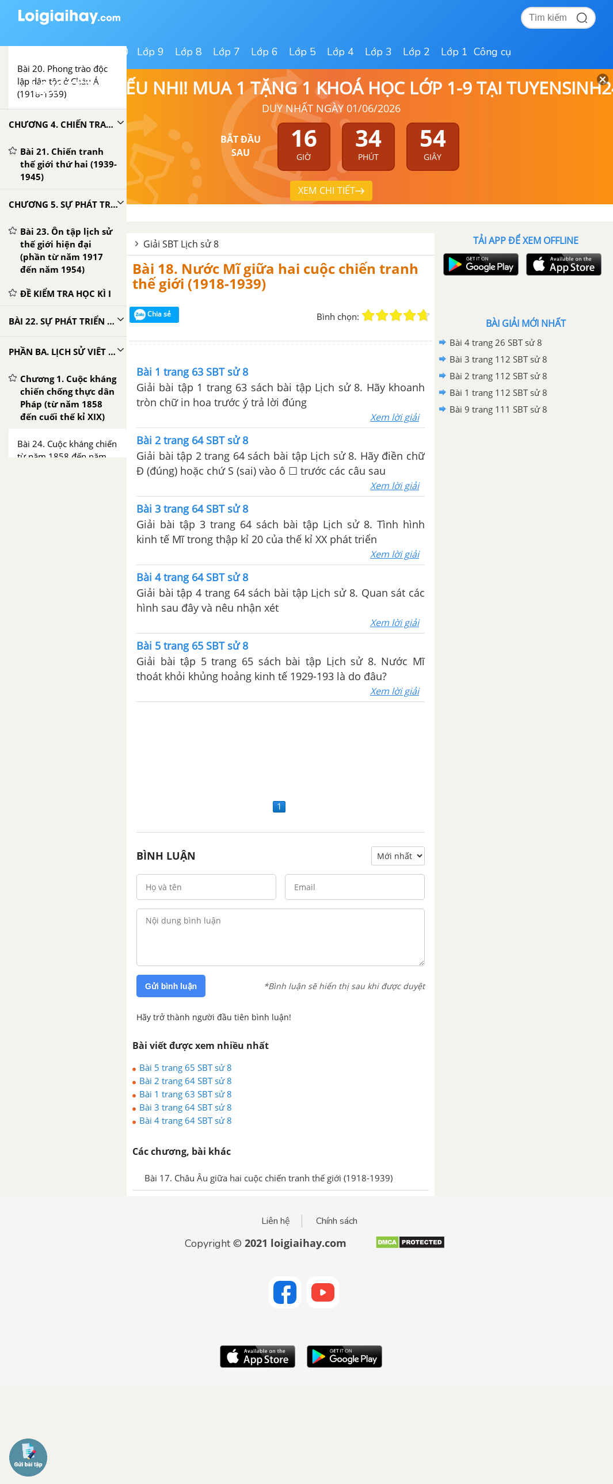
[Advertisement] (280, 749)
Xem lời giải (394, 417)
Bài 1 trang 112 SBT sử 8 (498, 392)
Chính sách (336, 1221)
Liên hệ (275, 1221)
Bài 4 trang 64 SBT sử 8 (185, 1120)
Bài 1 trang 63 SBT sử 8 (185, 1094)
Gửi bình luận (171, 986)
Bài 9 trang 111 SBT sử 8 (498, 409)
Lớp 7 (226, 52)
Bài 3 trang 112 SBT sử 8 (498, 359)
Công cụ (492, 52)
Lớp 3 (378, 52)
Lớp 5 (302, 52)
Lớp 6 (264, 52)
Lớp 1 (454, 52)
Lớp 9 (150, 52)
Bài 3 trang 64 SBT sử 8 (185, 1107)
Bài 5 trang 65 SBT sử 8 (185, 1067)
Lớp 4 (340, 52)
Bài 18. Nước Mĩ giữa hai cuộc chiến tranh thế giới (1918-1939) (275, 276)
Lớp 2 (416, 52)
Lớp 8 (188, 52)
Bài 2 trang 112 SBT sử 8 (498, 376)
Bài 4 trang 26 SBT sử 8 (496, 342)
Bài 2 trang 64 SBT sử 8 (185, 1080)
